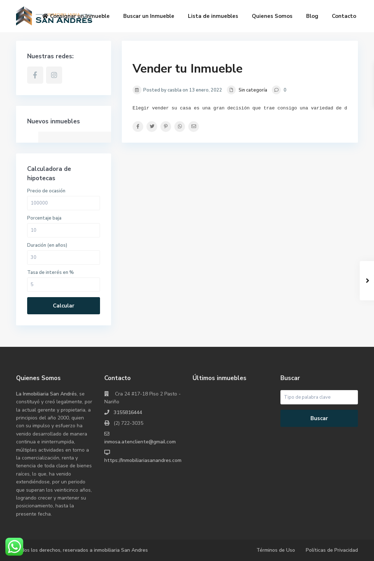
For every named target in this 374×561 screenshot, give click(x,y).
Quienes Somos (272, 16)
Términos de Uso (275, 550)
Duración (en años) (47, 245)
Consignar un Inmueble (76, 16)
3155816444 (128, 412)
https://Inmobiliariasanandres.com (142, 460)
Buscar (319, 418)
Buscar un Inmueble (148, 16)
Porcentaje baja (44, 218)
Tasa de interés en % (50, 272)
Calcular (63, 305)
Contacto (344, 16)
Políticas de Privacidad (332, 550)
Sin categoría (253, 90)
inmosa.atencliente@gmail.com (140, 441)
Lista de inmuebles (213, 16)
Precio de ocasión (46, 190)
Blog (312, 16)
